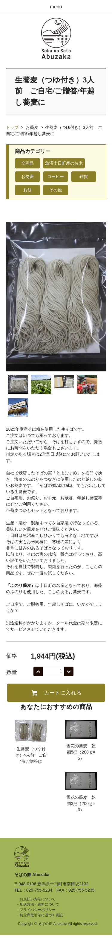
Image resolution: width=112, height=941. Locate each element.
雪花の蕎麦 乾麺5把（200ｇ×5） (81, 752)
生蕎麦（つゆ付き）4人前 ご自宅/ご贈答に (31, 755)
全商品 (27, 163)
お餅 (27, 189)
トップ (12, 127)
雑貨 (83, 176)
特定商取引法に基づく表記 (41, 915)
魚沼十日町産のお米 (64, 163)
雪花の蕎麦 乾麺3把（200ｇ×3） (81, 803)
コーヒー (55, 176)
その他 (55, 189)
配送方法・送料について (39, 904)
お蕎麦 (32, 127)
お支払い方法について (38, 899)
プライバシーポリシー (38, 910)
